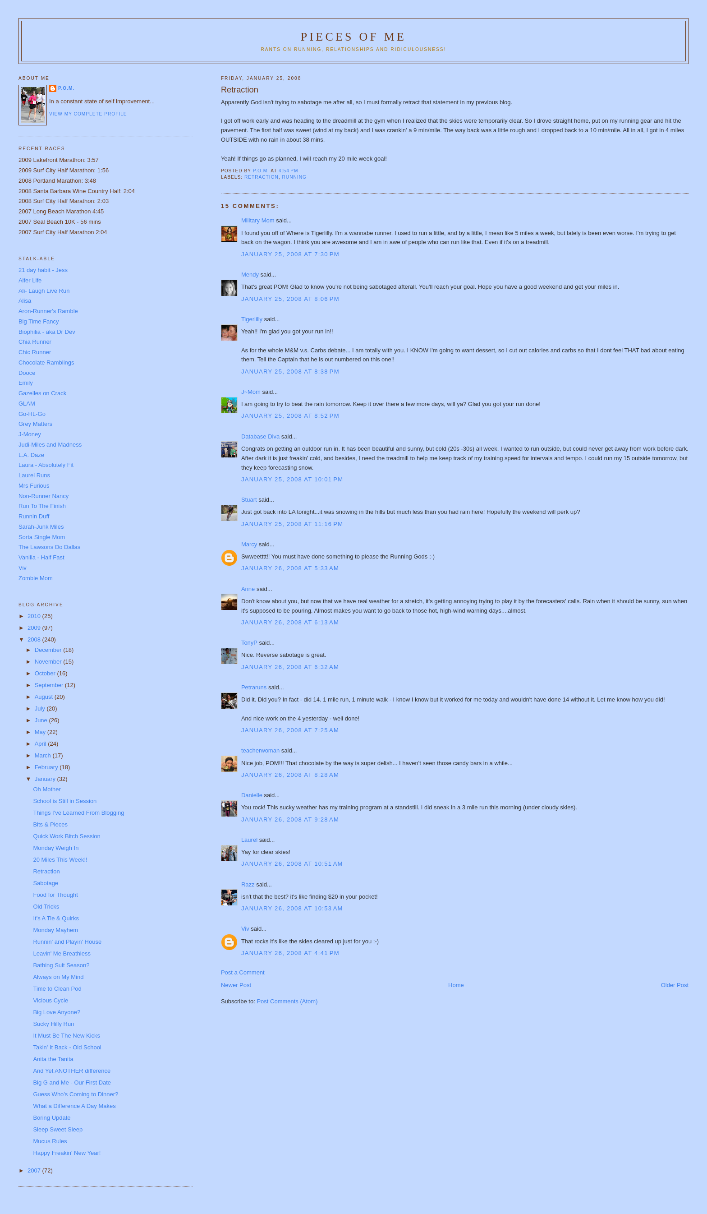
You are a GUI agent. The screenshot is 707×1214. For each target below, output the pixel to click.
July (41, 708)
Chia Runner (34, 341)
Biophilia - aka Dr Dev (46, 331)
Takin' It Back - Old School (67, 1047)
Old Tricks (46, 906)
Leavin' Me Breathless (62, 953)
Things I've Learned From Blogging (78, 812)
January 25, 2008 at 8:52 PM (290, 415)
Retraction (46, 871)
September (50, 685)
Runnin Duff (33, 516)
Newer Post (236, 985)
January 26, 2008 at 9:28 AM (290, 819)
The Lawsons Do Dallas (49, 547)
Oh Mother (46, 789)
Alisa (24, 300)
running (294, 177)
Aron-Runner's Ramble (48, 311)
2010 (35, 616)
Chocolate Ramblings (46, 362)
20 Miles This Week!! (60, 859)
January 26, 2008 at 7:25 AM (290, 730)
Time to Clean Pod (57, 988)
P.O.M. (66, 88)
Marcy (249, 544)
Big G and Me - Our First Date (72, 1082)
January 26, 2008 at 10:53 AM (292, 908)
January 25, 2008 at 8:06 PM (290, 298)
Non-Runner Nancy (43, 496)
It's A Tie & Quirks (55, 918)
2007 (35, 1170)
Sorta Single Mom (41, 537)
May (41, 732)
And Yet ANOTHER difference (71, 1070)
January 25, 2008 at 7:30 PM (290, 254)
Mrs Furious (34, 485)
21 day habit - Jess (43, 270)
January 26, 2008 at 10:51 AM (292, 863)
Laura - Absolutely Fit (45, 465)
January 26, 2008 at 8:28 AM (290, 774)
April (41, 743)
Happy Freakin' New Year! (67, 1152)
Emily (25, 382)
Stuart (249, 499)
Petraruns (253, 687)
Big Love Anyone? (56, 1012)
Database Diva (260, 436)
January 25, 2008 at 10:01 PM (292, 479)
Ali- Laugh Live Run (43, 290)
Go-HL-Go (32, 414)
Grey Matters (35, 423)
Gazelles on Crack (42, 393)
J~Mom (251, 391)
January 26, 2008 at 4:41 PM (290, 953)
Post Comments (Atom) (287, 1001)
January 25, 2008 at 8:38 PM (290, 371)
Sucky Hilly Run (53, 1023)
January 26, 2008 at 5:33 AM (290, 568)
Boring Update (51, 1117)
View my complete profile (88, 113)
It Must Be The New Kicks (66, 1035)
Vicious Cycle (50, 1000)
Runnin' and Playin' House (67, 941)
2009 (35, 627)
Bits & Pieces (50, 824)
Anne (248, 589)
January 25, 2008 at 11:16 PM (292, 524)
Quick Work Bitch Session (66, 836)
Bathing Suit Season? (61, 965)
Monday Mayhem (55, 930)
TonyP (249, 642)
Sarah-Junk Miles (41, 526)
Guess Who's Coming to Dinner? (75, 1094)
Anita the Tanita (53, 1059)
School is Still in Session (64, 801)
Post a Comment (243, 972)
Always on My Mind (58, 977)
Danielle (251, 795)
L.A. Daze (31, 455)
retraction (261, 177)
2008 (35, 639)
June (42, 720)
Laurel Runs (34, 475)
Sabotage (45, 883)
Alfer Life (29, 280)
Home (456, 985)
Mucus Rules (50, 1141)
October (46, 673)
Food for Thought (55, 894)
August (45, 696)
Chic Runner (34, 352)
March (44, 755)
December (49, 649)
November (49, 661)
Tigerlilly (251, 319)
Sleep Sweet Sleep (58, 1129)
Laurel (249, 839)
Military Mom (258, 220)
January (46, 778)
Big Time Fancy (38, 321)
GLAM (26, 403)
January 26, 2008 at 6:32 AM (290, 667)
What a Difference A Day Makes (74, 1106)
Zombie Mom (35, 578)
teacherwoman (260, 750)
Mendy (250, 274)
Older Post (675, 985)
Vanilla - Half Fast (41, 557)
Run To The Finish (42, 506)
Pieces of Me (353, 36)
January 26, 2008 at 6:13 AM (290, 622)
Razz (248, 884)
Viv (245, 928)
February (47, 767)
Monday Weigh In (55, 848)
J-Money (29, 434)
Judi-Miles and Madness (50, 444)
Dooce (27, 372)
